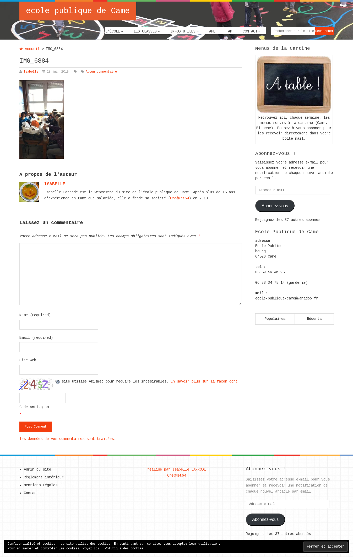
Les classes (145, 31)
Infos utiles (182, 31)
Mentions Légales (40, 485)
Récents (314, 319)
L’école (112, 31)
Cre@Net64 (179, 198)
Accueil (29, 49)
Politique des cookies (124, 548)
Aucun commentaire (101, 72)
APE (212, 31)
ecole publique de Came (78, 11)
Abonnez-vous (275, 206)
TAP (229, 31)
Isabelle (31, 72)
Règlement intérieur (44, 477)
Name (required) (35, 315)
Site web (27, 360)
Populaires (274, 319)
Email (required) (36, 338)
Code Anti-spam (34, 407)
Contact (250, 31)
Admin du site (37, 469)
